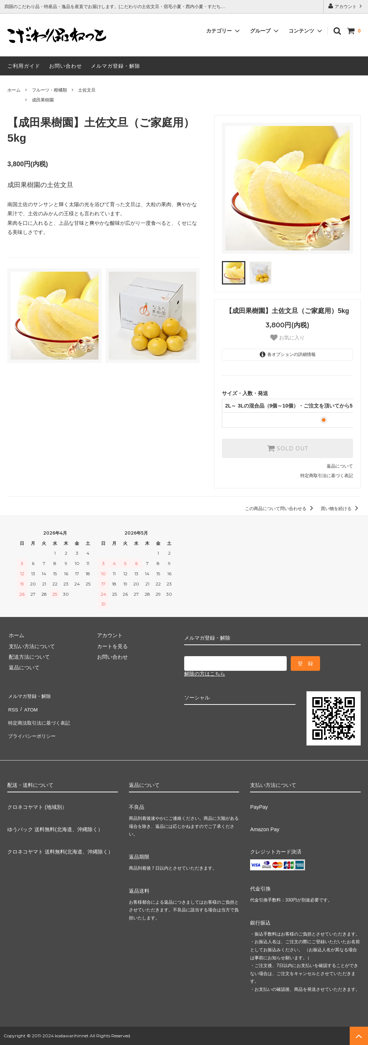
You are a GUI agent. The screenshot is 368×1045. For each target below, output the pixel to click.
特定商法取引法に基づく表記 (40, 716)
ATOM (29, 706)
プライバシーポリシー (33, 727)
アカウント (346, 6)
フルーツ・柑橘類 (49, 90)
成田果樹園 (43, 100)
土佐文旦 (87, 90)
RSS (12, 706)
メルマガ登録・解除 (115, 66)
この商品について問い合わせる (280, 508)
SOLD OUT (287, 448)
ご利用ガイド (23, 66)
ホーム (14, 90)
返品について (340, 466)
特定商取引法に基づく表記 (326, 475)
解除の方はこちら (204, 674)
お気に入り (287, 337)
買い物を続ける (341, 508)
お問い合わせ (65, 66)
